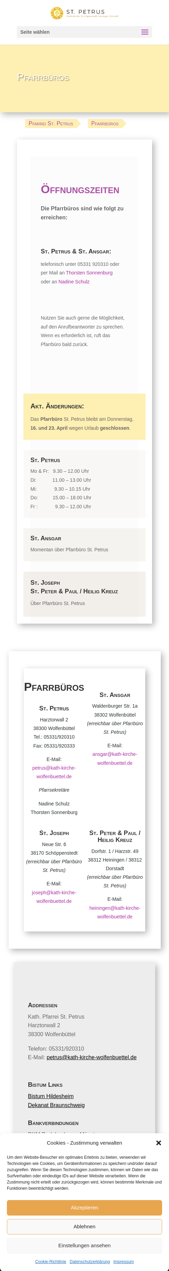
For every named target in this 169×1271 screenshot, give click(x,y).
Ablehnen (84, 1241)
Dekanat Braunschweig (56, 1105)
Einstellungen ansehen (84, 1260)
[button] (158, 1158)
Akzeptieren (84, 1223)
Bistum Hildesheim (50, 1096)
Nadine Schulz (74, 281)
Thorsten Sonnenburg (89, 272)
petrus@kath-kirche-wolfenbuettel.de (92, 1057)
